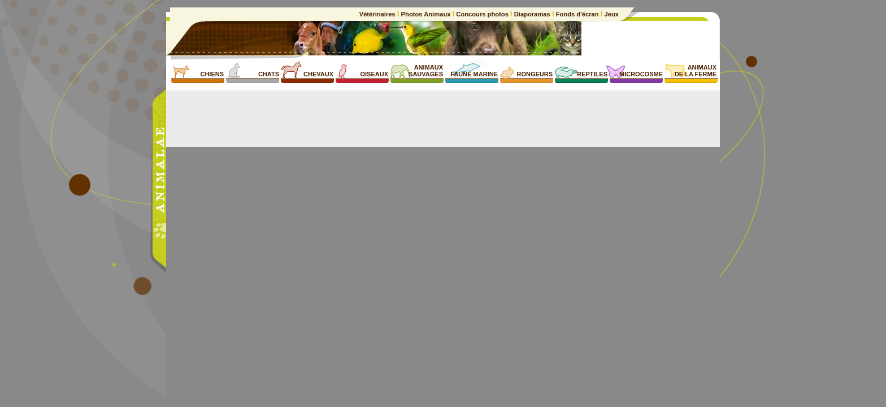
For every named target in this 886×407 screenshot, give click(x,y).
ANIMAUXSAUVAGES (426, 70)
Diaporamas (532, 14)
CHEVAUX (318, 74)
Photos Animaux (425, 14)
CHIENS (212, 74)
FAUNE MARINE (474, 74)
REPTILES (592, 74)
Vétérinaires (378, 14)
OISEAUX (374, 74)
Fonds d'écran (577, 14)
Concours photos (482, 14)
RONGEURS (534, 74)
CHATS (268, 74)
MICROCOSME (641, 74)
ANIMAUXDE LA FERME (695, 70)
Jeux (610, 14)
